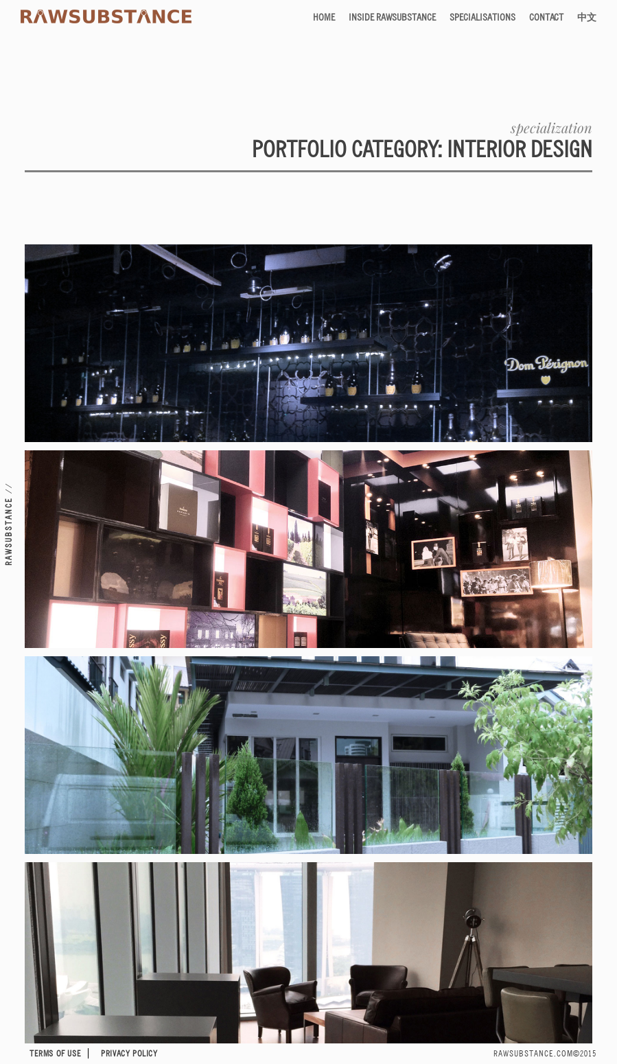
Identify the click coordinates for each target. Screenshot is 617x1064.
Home (324, 17)
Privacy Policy (129, 1053)
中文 (586, 17)
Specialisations (482, 17)
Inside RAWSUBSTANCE (392, 17)
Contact (546, 17)
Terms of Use (55, 1053)
